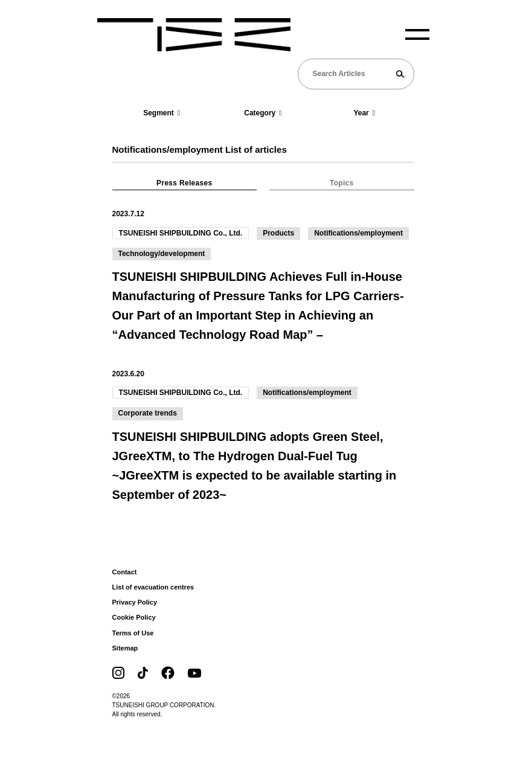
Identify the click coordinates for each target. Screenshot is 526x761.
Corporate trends (147, 413)
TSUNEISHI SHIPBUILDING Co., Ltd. (181, 233)
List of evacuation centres (153, 587)
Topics (342, 183)
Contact (124, 572)
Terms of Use (133, 633)
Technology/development (161, 253)
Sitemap (125, 648)
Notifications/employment (358, 233)
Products (278, 233)
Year (364, 113)
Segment (161, 113)
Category (262, 113)
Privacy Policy (135, 602)
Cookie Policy (134, 617)
